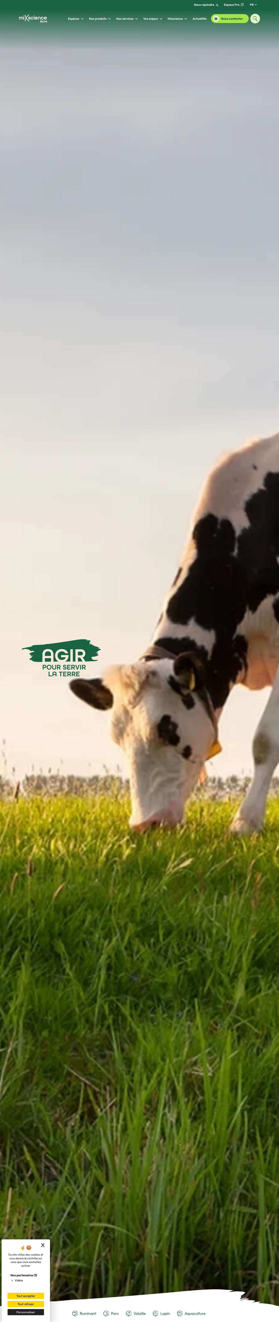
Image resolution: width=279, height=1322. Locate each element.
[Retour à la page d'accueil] (33, 18)
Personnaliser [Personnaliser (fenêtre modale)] (25, 1312)
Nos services (124, 19)
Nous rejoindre (206, 5)
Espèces (73, 19)
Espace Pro (234, 5)
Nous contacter (228, 18)
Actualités (200, 19)
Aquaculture (191, 1313)
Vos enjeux (150, 19)
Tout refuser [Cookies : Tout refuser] (25, 1304)
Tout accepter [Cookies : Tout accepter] (25, 1296)
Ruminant (84, 1313)
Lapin (161, 1313)
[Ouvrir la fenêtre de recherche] (255, 18)
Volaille (136, 1313)
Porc (111, 1313)
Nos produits (98, 19)
